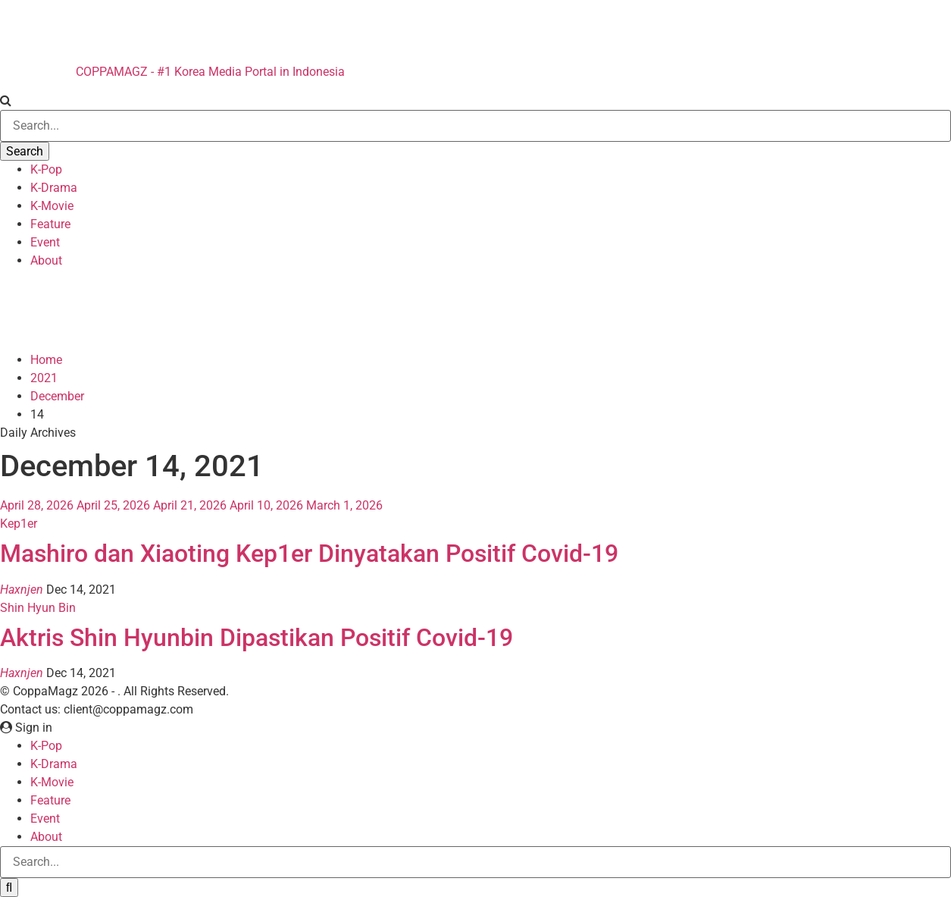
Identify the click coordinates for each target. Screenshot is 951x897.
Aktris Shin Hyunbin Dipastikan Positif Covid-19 (256, 637)
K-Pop (46, 169)
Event (45, 242)
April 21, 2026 (190, 505)
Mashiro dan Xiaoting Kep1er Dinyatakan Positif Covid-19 (309, 553)
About (46, 260)
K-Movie (52, 206)
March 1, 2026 (344, 505)
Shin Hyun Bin (38, 608)
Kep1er (18, 523)
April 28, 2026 (37, 505)
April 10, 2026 (266, 505)
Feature (50, 224)
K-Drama (53, 187)
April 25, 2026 (113, 505)
